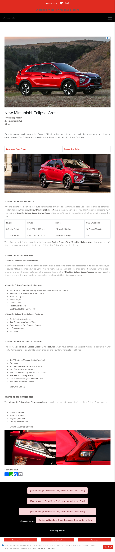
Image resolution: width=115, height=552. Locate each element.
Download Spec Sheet (16, 149)
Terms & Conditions (57, 540)
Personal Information (20, 540)
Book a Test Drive (72, 149)
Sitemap (94, 540)
